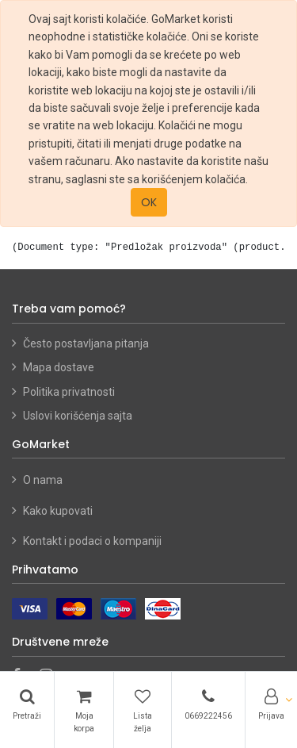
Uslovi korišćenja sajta (77, 415)
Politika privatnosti (69, 392)
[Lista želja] (142, 710)
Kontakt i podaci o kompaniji (92, 541)
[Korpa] (84, 710)
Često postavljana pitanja (86, 343)
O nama (43, 480)
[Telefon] (208, 703)
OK (149, 202)
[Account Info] (271, 703)
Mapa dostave (58, 367)
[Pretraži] (27, 703)
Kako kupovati (59, 510)
